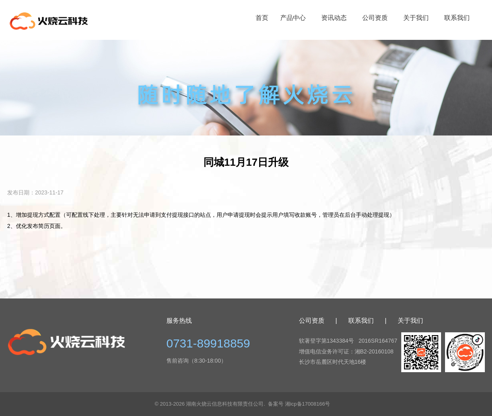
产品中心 (293, 17)
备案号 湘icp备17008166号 (299, 404)
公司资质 (375, 17)
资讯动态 (334, 17)
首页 (262, 17)
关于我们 (416, 17)
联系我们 (457, 17)
